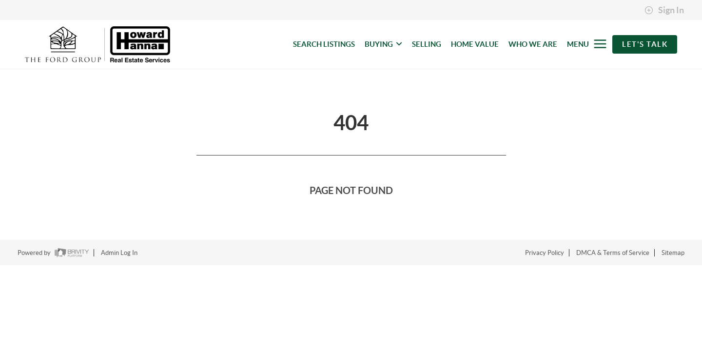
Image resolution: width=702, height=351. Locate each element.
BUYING (383, 44)
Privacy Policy (544, 252)
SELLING (426, 44)
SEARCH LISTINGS (324, 44)
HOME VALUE (475, 44)
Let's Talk (644, 44)
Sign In (664, 10)
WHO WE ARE (532, 44)
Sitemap (673, 252)
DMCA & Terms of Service (612, 252)
